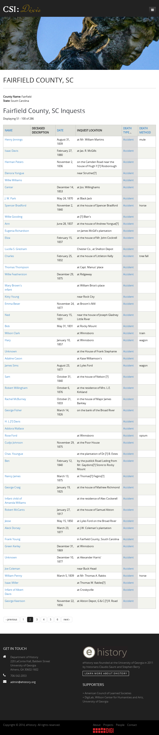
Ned (7, 315)
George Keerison (15, 601)
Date (60, 130)
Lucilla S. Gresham (16, 249)
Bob (7, 326)
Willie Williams (13, 180)
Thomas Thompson (17, 267)
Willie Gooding (13, 216)
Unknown (11, 351)
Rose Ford (11, 435)
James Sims (11, 365)
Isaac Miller (11, 583)
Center (9, 187)
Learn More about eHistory (106, 673)
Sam (7, 376)
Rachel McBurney (15, 399)
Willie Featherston (16, 274)
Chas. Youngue (14, 454)
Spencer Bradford (15, 205)
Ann (7, 224)
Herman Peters (14, 162)
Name (8, 130)
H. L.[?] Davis (12, 421)
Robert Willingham (16, 388)
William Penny (13, 575)
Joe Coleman (12, 568)
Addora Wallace (14, 428)
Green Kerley (12, 546)
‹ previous (11, 619)
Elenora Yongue (14, 173)
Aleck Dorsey (12, 528)
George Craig (12, 487)
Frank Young (12, 539)
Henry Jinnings (14, 139)
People (120, 725)
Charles (9, 256)
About (97, 725)
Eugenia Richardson (17, 231)
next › (67, 619)
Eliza (7, 238)
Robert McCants (15, 510)
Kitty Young (12, 296)
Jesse (8, 521)
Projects (108, 725)
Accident (128, 139)
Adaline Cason (13, 358)
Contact (132, 725)
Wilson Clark (12, 333)
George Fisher (13, 410)
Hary (8, 340)
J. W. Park (10, 198)
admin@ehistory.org (23, 682)
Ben (7, 461)
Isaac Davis (11, 151)
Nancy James (12, 476)
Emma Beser (12, 304)
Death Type (127, 130)
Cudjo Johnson (14, 442)
